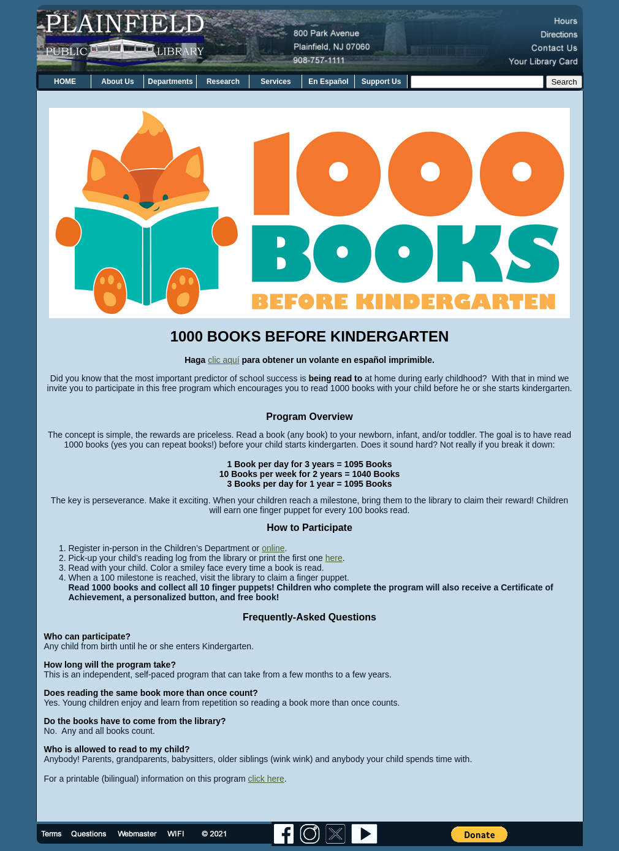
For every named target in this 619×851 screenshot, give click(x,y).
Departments (170, 81)
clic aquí (223, 360)
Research (223, 81)
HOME (65, 81)
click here (266, 779)
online (273, 548)
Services (275, 81)
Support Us (381, 81)
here (334, 558)
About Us (117, 81)
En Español (328, 81)
